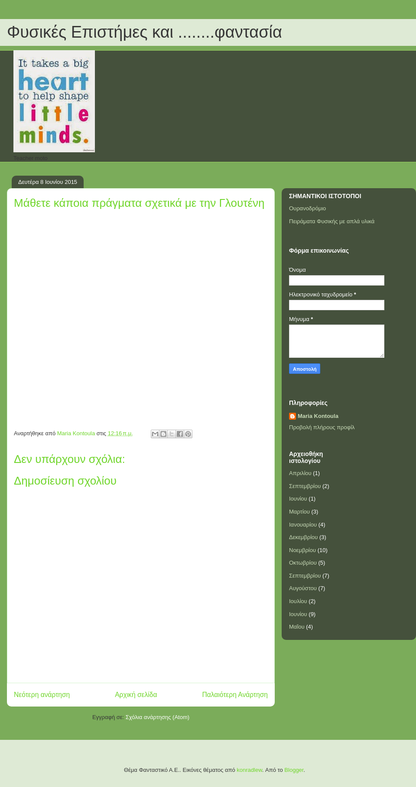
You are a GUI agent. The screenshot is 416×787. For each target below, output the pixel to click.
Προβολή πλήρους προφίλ (322, 427)
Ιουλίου (298, 601)
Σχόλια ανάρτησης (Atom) (157, 717)
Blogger (293, 770)
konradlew (249, 770)
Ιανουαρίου (303, 524)
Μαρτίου (299, 511)
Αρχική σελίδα (136, 694)
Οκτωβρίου (303, 562)
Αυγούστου (303, 588)
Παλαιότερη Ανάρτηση (235, 694)
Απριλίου (300, 473)
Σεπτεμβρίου (305, 486)
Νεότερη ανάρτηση (42, 694)
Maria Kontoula (318, 416)
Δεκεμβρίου (303, 537)
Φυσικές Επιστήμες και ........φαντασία (144, 32)
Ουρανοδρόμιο (307, 208)
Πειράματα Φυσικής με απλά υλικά (331, 221)
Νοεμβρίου (302, 550)
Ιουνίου (298, 498)
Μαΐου (297, 626)
